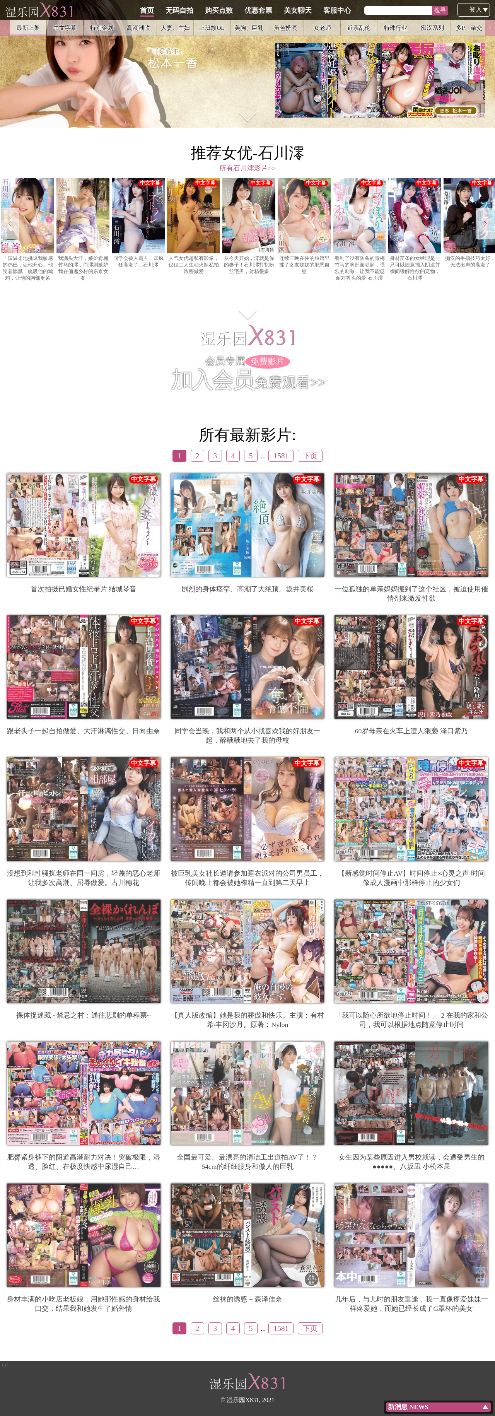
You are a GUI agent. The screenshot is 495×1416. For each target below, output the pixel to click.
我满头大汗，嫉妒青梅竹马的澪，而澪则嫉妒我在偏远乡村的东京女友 (82, 229)
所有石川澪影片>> (247, 168)
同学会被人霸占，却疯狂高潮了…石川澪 (138, 223)
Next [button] (490, 28)
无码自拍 (216, 10)
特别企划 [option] (101, 27)
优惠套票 (295, 10)
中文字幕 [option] (65, 27)
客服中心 (374, 10)
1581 (280, 456)
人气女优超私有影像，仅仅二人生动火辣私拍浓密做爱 (193, 226)
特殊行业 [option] (395, 27)
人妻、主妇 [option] (175, 27)
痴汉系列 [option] (432, 27)
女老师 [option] (322, 27)
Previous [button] (5, 28)
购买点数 (256, 10)
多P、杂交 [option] (469, 27)
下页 (310, 456)
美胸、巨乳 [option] (248, 27)
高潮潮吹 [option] (138, 27)
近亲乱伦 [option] (358, 27)
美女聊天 (334, 10)
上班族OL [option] (211, 27)
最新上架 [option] (28, 27)
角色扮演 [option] (285, 27)
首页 (184, 10)
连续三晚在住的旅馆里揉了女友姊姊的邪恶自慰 (304, 226)
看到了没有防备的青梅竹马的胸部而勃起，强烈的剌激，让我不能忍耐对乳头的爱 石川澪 (359, 229)
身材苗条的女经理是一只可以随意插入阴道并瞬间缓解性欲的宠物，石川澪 (414, 229)
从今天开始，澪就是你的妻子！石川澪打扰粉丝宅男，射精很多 (248, 226)
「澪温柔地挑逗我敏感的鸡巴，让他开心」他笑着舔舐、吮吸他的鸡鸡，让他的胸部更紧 (27, 229)
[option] (247, 64)
